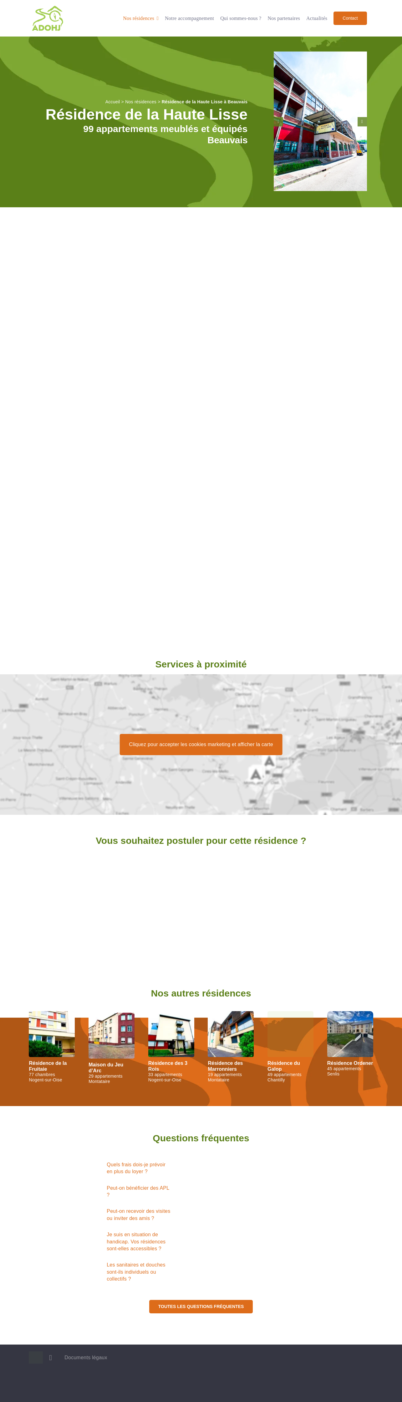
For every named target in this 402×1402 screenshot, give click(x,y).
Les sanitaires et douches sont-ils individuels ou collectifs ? (136, 1271)
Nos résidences (140, 101)
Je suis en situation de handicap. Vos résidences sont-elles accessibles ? (136, 1241)
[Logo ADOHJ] (47, 7)
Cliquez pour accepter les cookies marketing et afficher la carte (201, 744)
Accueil (112, 101)
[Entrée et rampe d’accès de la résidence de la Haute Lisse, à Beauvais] (320, 54)
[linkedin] (50, 1357)
